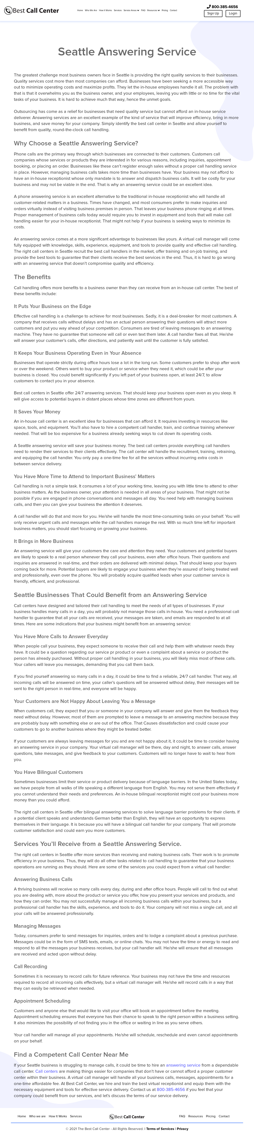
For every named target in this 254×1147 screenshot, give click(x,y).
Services (76, 1116)
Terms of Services (160, 1129)
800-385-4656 (222, 7)
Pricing (211, 1116)
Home (22, 1116)
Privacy (182, 1129)
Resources (195, 1116)
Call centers (46, 1071)
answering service (183, 1065)
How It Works (58, 1116)
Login (233, 13)
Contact (224, 1116)
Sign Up (213, 13)
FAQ (182, 1116)
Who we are (37, 1116)
